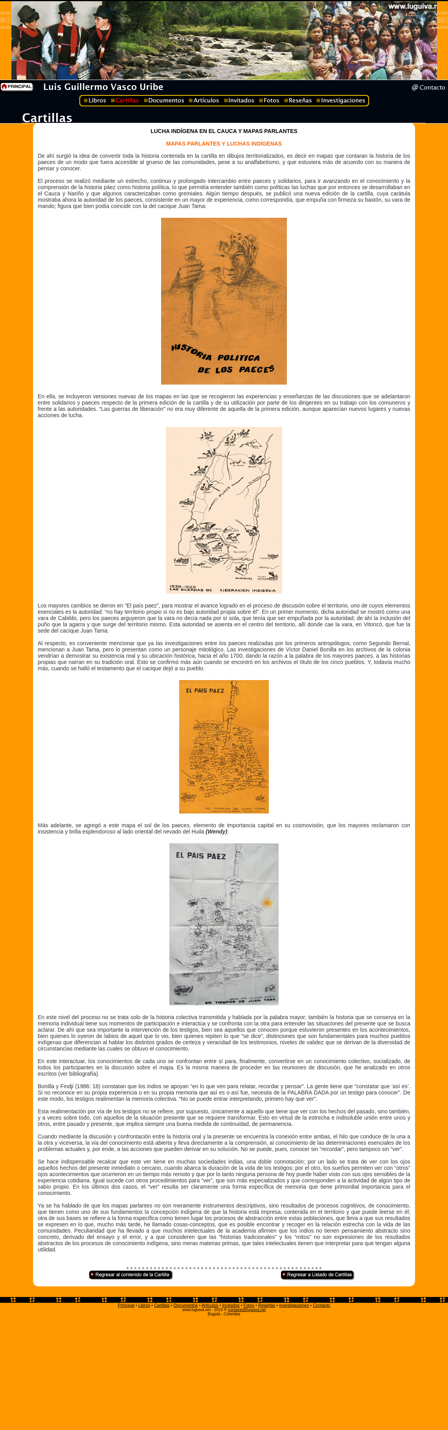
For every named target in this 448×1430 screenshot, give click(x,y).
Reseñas (266, 1305)
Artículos (210, 1305)
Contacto (321, 1305)
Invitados (230, 1305)
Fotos (248, 1305)
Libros (144, 1305)
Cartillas (162, 1305)
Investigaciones (294, 1305)
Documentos (186, 1305)
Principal (126, 1305)
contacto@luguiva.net (247, 1310)
